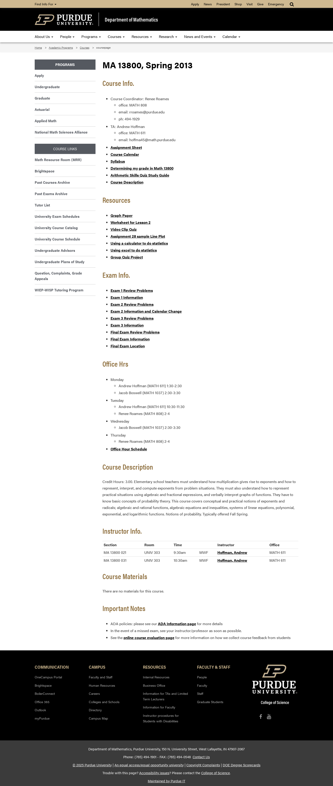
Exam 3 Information (127, 325)
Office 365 (42, 701)
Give (260, 4)
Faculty (202, 685)
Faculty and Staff (100, 677)
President (223, 4)
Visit (250, 4)
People (67, 36)
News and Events (200, 36)
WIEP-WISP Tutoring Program (59, 290)
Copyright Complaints (203, 764)
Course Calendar (125, 154)
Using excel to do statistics (134, 250)
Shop (238, 4)
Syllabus (118, 161)
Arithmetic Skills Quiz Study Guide (140, 175)
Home (38, 47)
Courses (116, 36)
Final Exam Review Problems (135, 332)
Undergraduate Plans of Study (59, 261)
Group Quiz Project (127, 257)
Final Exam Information (130, 339)
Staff (200, 693)
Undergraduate (47, 86)
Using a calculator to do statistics (139, 243)
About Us (44, 36)
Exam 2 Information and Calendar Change (146, 311)
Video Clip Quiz (124, 229)
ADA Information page (177, 623)
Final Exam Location (128, 346)
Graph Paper (122, 215)
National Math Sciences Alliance (61, 132)
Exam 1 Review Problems (132, 290)
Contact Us (201, 756)
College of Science (215, 772)
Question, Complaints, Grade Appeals (58, 275)
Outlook (40, 710)
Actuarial (42, 109)
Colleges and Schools (104, 701)
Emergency (276, 4)
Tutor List (42, 205)
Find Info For (45, 4)
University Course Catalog (56, 227)
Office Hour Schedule (129, 449)
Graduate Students (210, 701)
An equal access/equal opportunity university (149, 764)
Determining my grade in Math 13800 (142, 168)
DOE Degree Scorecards (241, 764)
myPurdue (42, 718)
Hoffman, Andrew (232, 552)
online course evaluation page (148, 637)
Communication (52, 667)
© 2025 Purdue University (92, 764)
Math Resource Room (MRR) (58, 159)
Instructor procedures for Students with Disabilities (161, 718)
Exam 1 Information (127, 297)
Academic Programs (61, 47)
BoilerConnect (45, 693)
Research (168, 36)
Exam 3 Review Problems (132, 318)
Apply (195, 4)
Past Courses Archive (52, 182)
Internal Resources (156, 677)
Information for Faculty (159, 707)
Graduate (42, 98)
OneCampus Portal (48, 677)
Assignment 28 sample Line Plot (138, 236)
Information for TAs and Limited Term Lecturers (165, 696)
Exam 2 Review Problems (132, 304)
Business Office (154, 685)
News (208, 4)
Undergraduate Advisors (55, 250)
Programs (91, 36)
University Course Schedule (57, 239)
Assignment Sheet (126, 147)
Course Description (127, 182)
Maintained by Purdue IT (166, 780)
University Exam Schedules (57, 216)
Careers (94, 693)
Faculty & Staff (213, 667)
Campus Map (98, 718)
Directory (95, 710)
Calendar (231, 36)
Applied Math (45, 120)
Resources (142, 36)
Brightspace (45, 171)
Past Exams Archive (51, 193)
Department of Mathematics (131, 19)
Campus (97, 667)
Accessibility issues (154, 772)
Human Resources (102, 685)
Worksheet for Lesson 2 (131, 222)
